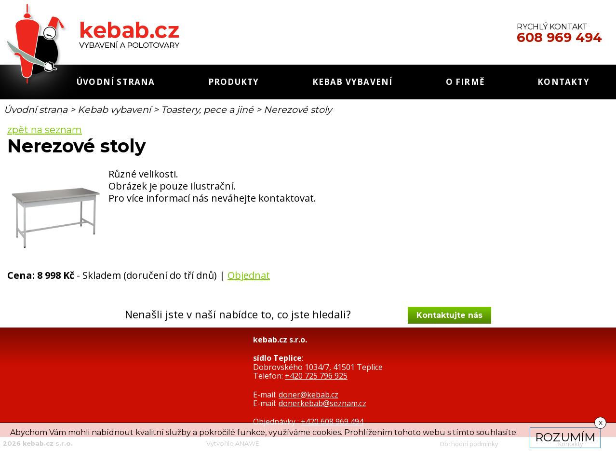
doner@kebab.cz (308, 394)
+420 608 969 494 (332, 421)
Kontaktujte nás (449, 315)
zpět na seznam (44, 130)
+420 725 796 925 (316, 375)
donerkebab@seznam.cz (322, 403)
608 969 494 (559, 37)
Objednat (249, 275)
